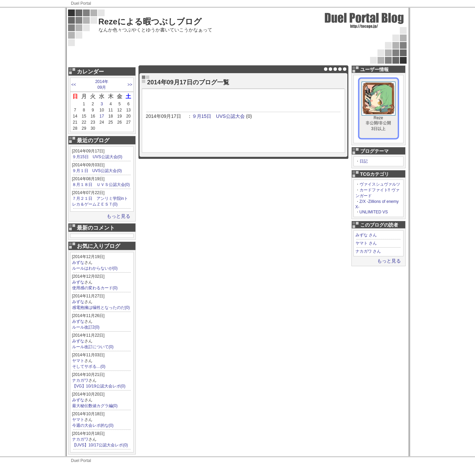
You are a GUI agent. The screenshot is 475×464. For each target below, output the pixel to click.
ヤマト (78, 360)
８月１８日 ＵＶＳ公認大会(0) (101, 184)
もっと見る (118, 216)
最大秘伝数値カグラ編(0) (95, 405)
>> (129, 84)
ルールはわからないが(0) (95, 268)
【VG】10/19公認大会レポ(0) (99, 386)
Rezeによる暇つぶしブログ (150, 21)
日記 (364, 161)
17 (102, 116)
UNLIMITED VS (374, 212)
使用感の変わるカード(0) (95, 288)
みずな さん (366, 235)
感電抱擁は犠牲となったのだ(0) (101, 307)
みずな (78, 262)
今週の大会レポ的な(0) (93, 425)
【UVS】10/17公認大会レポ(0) (100, 445)
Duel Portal (81, 3)
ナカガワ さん (368, 251)
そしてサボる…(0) (89, 366)
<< (73, 84)
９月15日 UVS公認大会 (218, 116)
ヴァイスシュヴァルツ (380, 184)
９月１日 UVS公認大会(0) (97, 170)
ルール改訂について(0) (93, 346)
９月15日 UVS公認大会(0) (97, 156)
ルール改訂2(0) (86, 327)
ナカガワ (80, 380)
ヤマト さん (366, 243)
